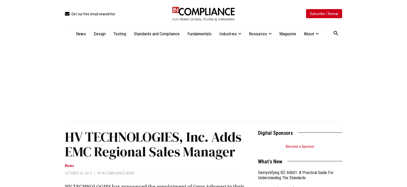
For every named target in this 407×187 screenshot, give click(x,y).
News (69, 166)
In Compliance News (118, 173)
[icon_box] (90, 14)
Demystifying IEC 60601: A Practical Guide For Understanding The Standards (296, 175)
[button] (336, 33)
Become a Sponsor (300, 146)
